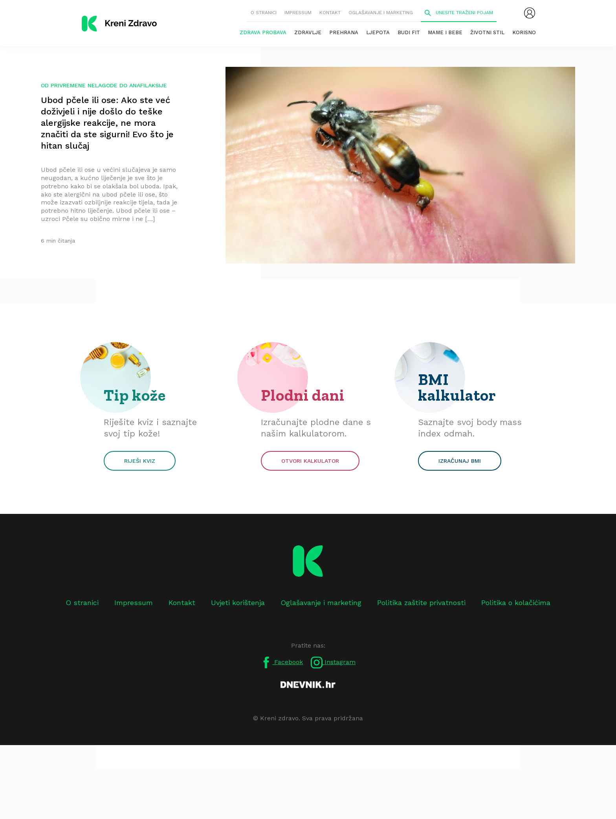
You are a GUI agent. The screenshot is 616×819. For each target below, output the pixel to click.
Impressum (298, 12)
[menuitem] (529, 13)
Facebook (281, 662)
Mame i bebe (445, 32)
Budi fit (409, 32)
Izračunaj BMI (459, 461)
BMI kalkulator (457, 387)
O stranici (264, 12)
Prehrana (343, 32)
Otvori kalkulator (310, 461)
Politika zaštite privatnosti (421, 602)
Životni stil (487, 32)
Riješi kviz (139, 461)
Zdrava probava (263, 32)
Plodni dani (303, 395)
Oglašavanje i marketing (380, 12)
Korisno (524, 32)
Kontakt (330, 12)
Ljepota (378, 32)
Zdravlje (307, 32)
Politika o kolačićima (515, 602)
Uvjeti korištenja (238, 602)
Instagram (333, 662)
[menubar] (529, 13)
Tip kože (135, 395)
